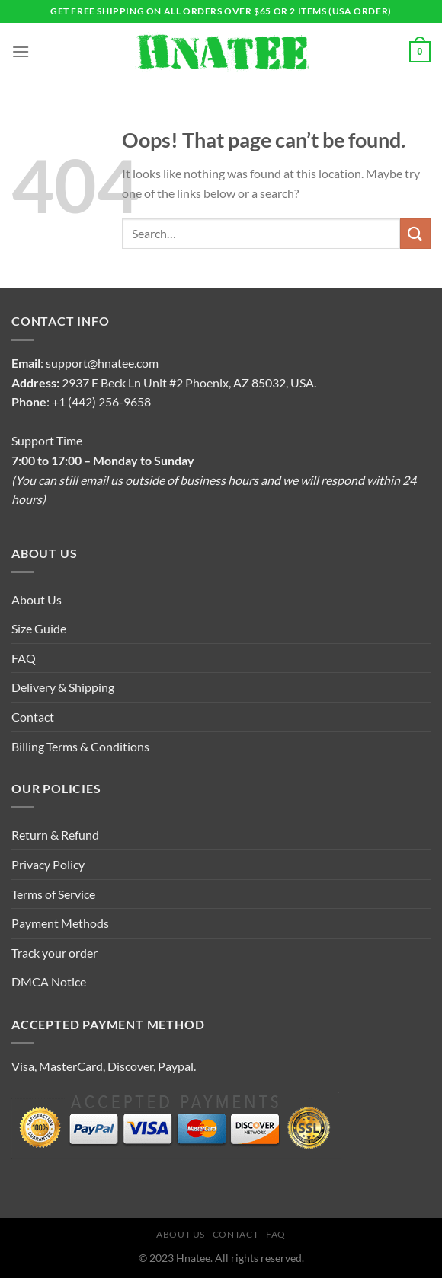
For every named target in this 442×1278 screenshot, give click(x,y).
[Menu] (20, 51)
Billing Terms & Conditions (80, 746)
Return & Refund (55, 834)
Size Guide (38, 628)
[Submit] (415, 233)
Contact (32, 716)
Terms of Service (53, 894)
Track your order (54, 952)
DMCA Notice (48, 981)
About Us (36, 599)
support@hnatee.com (102, 362)
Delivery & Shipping (62, 687)
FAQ (23, 658)
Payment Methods (60, 923)
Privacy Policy (48, 864)
